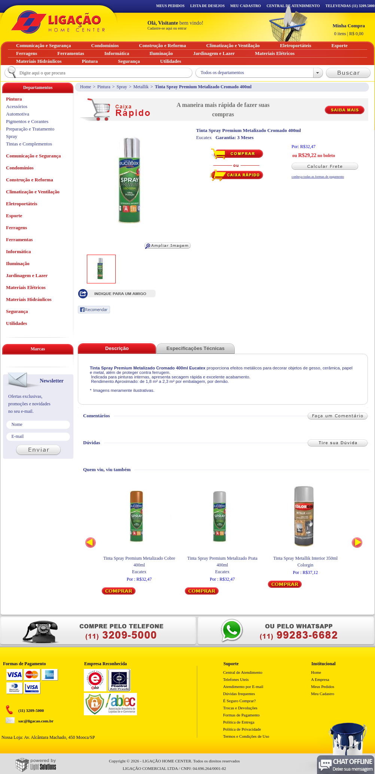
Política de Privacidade (242, 729)
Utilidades (16, 323)
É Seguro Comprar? (239, 700)
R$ (349, 29)
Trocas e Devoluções (240, 708)
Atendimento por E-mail (243, 686)
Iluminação (18, 263)
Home (85, 86)
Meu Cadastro (245, 6)
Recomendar (94, 309)
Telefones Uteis (236, 679)
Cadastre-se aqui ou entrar (167, 28)
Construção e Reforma (29, 179)
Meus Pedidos (170, 6)
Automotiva (17, 114)
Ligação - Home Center (58, 21)
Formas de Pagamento (241, 715)
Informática (18, 251)
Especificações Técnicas (196, 348)
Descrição (117, 348)
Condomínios (20, 168)
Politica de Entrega (238, 722)
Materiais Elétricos (26, 287)
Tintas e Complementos (29, 144)
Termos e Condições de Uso (246, 736)
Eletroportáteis (21, 203)
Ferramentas (19, 239)
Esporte (14, 215)
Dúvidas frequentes (239, 693)
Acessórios (16, 106)
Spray (122, 86)
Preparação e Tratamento (30, 129)
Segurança (17, 311)
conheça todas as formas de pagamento (318, 176)
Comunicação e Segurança (33, 156)
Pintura (103, 86)
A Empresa (320, 679)
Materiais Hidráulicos (29, 299)
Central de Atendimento (242, 672)
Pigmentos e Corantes (27, 121)
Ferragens (16, 227)
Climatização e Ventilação (33, 191)
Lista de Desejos (207, 6)
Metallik (141, 86)
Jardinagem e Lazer (27, 275)
